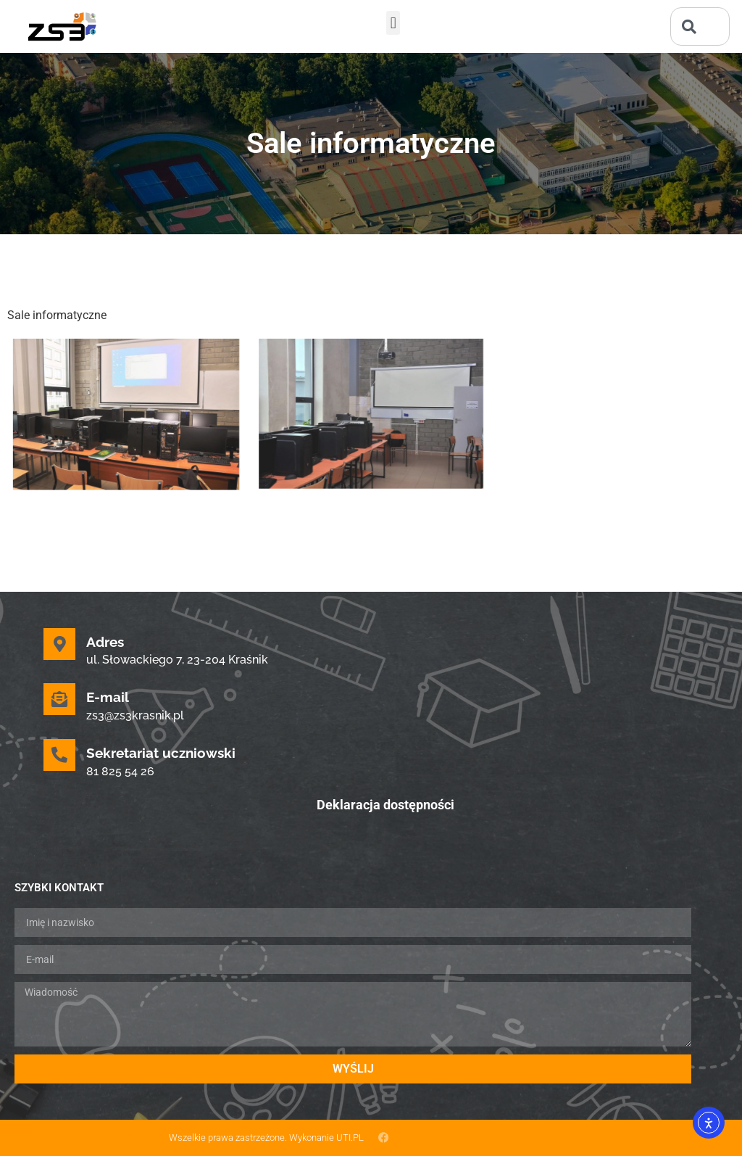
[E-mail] (59, 699)
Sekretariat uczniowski (160, 753)
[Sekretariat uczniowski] (59, 755)
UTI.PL (350, 1137)
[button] (393, 23)
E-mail (107, 697)
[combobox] (700, 26)
